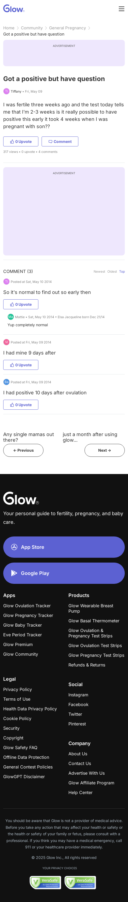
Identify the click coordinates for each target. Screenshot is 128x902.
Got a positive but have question (33, 34)
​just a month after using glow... (90, 437)
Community (32, 27)
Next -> (104, 450)
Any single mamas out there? (28, 437)
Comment (60, 141)
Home (8, 27)
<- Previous (23, 450)
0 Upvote (21, 141)
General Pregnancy (67, 27)
